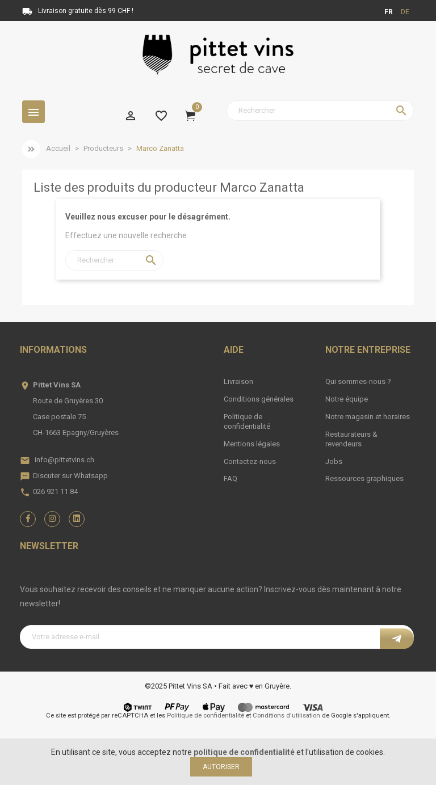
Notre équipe (346, 399)
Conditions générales (259, 399)
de (405, 12)
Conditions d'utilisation (286, 715)
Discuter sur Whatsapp (70, 475)
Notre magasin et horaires (367, 416)
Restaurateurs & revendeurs (351, 439)
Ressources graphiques (364, 478)
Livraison (238, 381)
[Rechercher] (320, 110)
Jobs (333, 461)
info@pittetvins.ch (64, 459)
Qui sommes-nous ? (358, 381)
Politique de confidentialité (247, 421)
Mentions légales (252, 444)
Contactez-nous (250, 461)
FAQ (230, 478)
